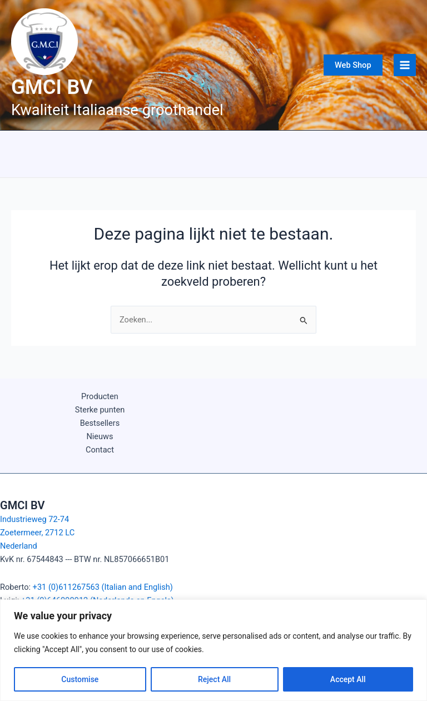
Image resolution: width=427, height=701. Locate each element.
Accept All (348, 679)
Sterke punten (100, 410)
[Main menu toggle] (405, 65)
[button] (353, 65)
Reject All (214, 679)
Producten (99, 396)
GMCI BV (52, 87)
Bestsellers (100, 423)
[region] (213, 650)
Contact (100, 450)
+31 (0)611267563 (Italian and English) (103, 587)
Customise (79, 679)
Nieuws (99, 436)
